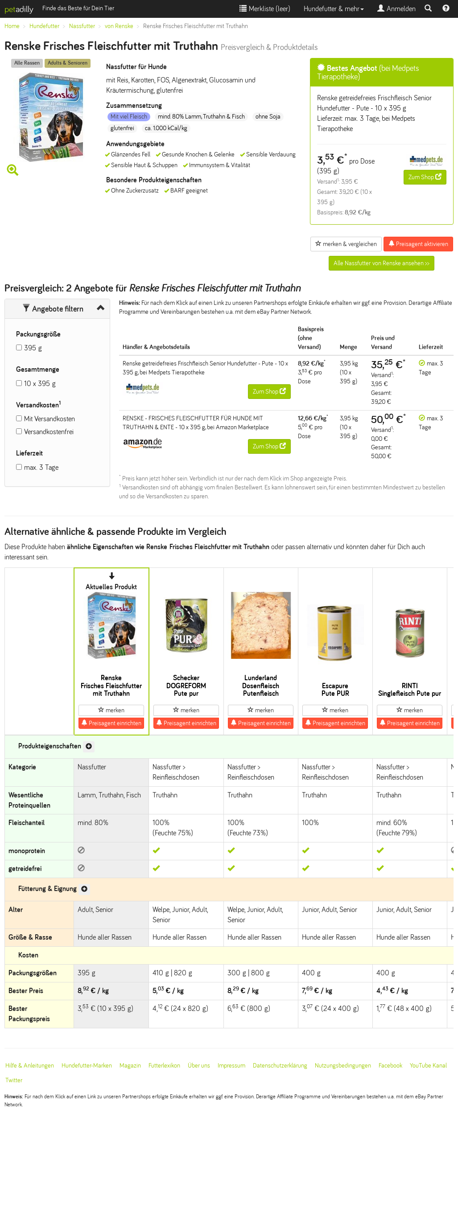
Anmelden (396, 8)
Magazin (130, 1065)
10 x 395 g (40, 383)
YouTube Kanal (428, 1065)
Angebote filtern (52, 308)
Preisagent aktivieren (418, 243)
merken (111, 710)
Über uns (199, 1065)
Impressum (231, 1065)
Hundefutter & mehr (334, 8)
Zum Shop (424, 177)
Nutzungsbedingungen (343, 1065)
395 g (33, 348)
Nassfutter (82, 26)
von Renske (119, 26)
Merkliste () (264, 8)
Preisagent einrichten (111, 723)
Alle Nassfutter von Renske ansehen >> (381, 263)
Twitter (13, 1080)
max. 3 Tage (41, 467)
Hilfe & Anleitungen (29, 1065)
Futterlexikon (164, 1065)
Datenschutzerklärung (280, 1065)
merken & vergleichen (346, 243)
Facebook (390, 1065)
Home (12, 26)
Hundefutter (44, 26)
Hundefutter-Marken (87, 1065)
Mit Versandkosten (49, 419)
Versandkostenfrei (49, 431)
